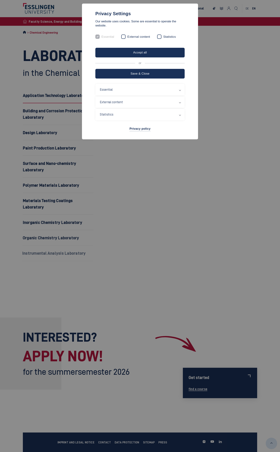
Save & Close (140, 73)
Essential (107, 36)
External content (138, 36)
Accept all (140, 52)
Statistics (169, 36)
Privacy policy (140, 128)
